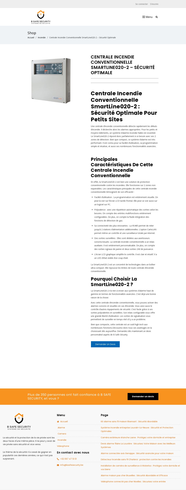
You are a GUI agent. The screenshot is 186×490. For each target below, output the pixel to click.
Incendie (42, 37)
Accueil (31, 37)
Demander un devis (105, 344)
